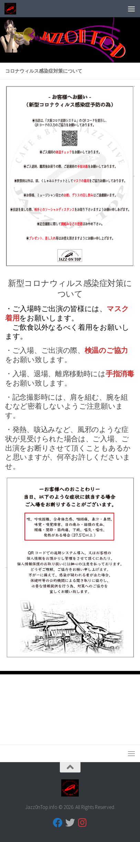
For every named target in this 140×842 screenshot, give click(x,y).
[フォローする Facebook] (58, 823)
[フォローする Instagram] (82, 823)
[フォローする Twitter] (70, 823)
